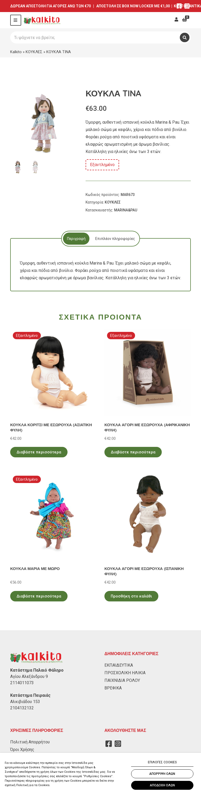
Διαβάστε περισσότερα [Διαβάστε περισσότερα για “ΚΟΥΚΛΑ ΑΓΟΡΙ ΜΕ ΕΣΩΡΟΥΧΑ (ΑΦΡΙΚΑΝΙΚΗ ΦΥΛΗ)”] (133, 452)
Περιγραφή (75, 239)
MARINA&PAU (125, 210)
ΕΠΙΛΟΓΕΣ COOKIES (162, 762)
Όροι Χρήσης (22, 749)
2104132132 (22, 707)
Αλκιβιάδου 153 (25, 701)
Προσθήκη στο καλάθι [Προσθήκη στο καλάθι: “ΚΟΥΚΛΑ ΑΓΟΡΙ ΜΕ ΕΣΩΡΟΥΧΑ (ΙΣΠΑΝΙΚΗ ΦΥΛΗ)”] (131, 596)
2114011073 (22, 682)
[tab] (75, 239)
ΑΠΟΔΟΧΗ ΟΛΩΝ (162, 785)
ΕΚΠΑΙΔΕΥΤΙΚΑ (118, 665)
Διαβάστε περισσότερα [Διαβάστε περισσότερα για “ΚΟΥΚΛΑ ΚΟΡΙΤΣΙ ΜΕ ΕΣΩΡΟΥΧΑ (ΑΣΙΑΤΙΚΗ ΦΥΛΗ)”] (38, 452)
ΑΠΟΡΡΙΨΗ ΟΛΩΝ (162, 774)
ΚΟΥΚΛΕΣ (34, 52)
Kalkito (16, 52)
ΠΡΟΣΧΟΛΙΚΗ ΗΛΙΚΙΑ (125, 672)
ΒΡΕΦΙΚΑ (113, 688)
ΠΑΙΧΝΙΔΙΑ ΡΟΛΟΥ (122, 680)
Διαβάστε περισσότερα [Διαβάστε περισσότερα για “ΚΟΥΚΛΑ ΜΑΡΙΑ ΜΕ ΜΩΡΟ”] (38, 596)
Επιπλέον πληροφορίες (115, 239)
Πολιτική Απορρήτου (30, 741)
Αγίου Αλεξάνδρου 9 (29, 676)
